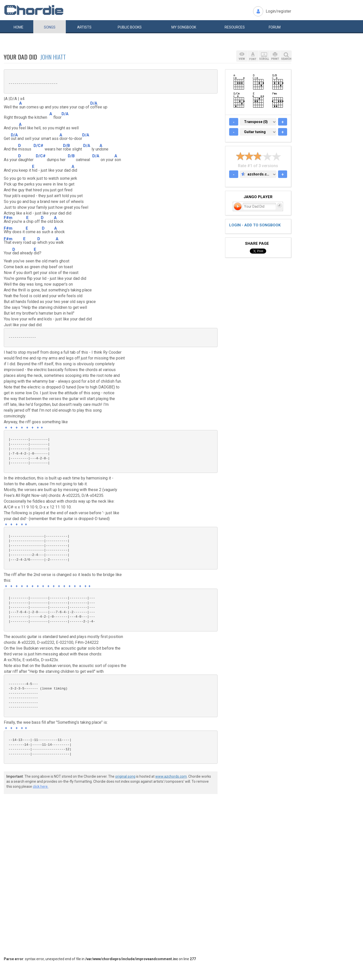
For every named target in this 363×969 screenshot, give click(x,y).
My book (183, 27)
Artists (84, 27)
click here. (40, 786)
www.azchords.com (171, 776)
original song (125, 776)
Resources (235, 27)
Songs (49, 27)
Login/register (278, 11)
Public (130, 27)
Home (18, 27)
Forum (275, 27)
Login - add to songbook (255, 225)
